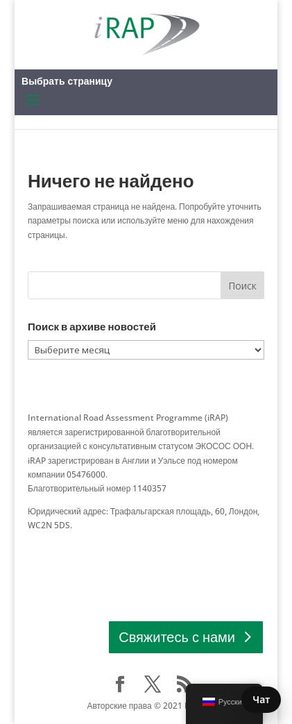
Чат (261, 699)
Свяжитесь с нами (177, 637)
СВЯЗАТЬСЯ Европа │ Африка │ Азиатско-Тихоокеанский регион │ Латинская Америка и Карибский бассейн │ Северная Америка (140, 554)
